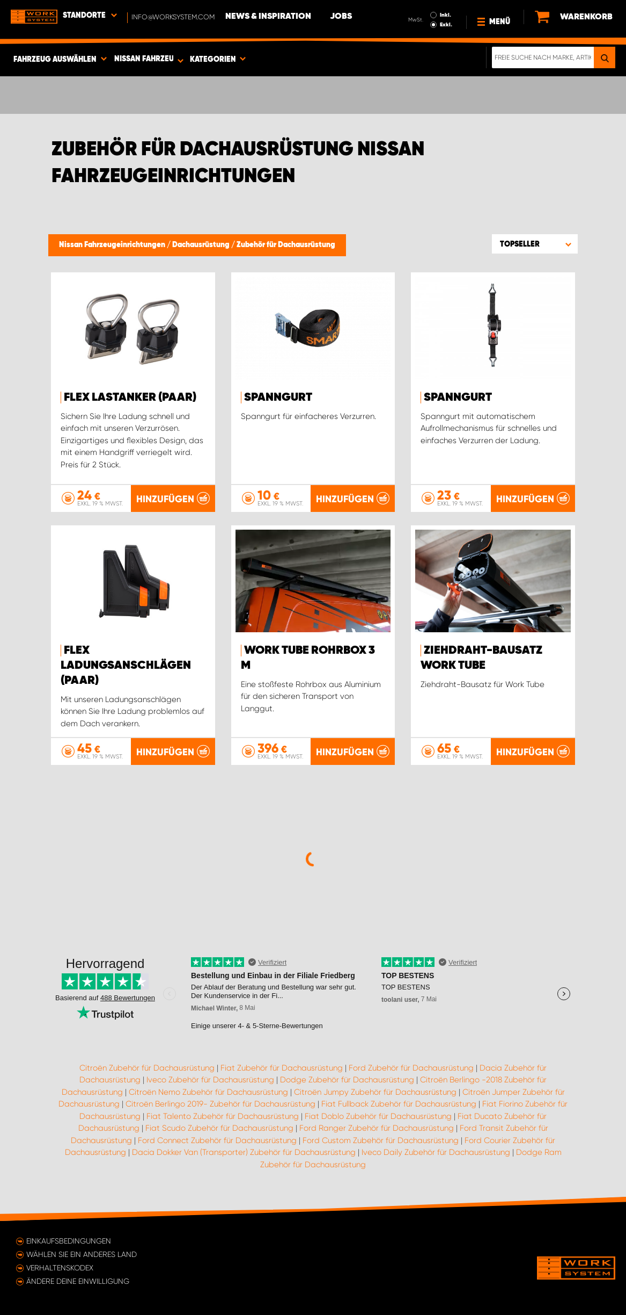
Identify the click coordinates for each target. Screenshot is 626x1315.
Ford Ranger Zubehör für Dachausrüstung (376, 1128)
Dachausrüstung (201, 245)
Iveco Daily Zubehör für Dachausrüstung (436, 1152)
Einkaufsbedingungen (68, 1241)
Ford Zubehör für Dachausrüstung (411, 1068)
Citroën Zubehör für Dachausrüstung (147, 1068)
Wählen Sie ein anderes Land (81, 1254)
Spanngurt (278, 397)
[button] (535, 244)
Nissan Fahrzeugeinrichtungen (113, 245)
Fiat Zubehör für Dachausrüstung (281, 1068)
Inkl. (445, 15)
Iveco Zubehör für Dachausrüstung (210, 1080)
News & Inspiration (268, 16)
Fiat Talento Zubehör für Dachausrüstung (222, 1116)
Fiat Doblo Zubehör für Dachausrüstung (378, 1116)
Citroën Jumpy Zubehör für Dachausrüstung (375, 1092)
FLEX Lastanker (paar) (130, 397)
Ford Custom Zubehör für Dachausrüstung (381, 1140)
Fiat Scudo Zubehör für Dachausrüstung (219, 1128)
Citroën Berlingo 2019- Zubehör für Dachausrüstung (220, 1104)
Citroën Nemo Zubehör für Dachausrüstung (208, 1092)
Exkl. (446, 24)
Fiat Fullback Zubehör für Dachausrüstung (398, 1104)
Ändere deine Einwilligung (77, 1281)
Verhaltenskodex (59, 1267)
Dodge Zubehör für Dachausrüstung (347, 1080)
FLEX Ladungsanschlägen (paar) (126, 666)
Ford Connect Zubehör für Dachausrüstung (217, 1140)
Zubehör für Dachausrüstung (286, 245)
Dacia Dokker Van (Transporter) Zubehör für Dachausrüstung (244, 1152)
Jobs (341, 16)
